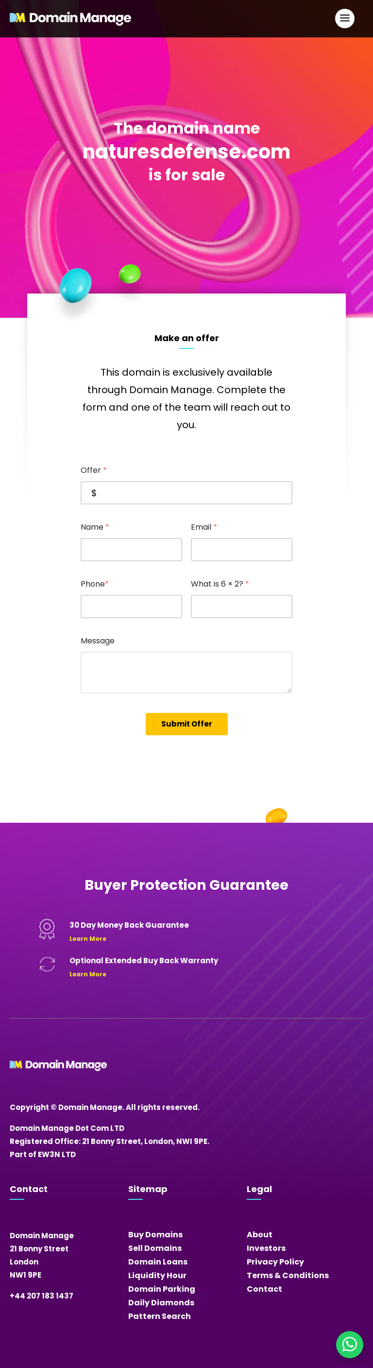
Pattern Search (159, 1316)
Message (98, 640)
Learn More (87, 939)
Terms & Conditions (288, 1275)
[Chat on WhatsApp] (349, 1344)
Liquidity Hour (157, 1275)
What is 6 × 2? (220, 583)
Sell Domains (155, 1248)
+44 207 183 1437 (41, 1296)
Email (204, 527)
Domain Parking (161, 1289)
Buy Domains (155, 1234)
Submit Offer (186, 724)
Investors (266, 1248)
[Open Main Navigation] (345, 18)
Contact (264, 1289)
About (259, 1234)
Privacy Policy (275, 1261)
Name (95, 527)
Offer (94, 470)
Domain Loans (157, 1261)
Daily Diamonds (161, 1302)
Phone (95, 583)
